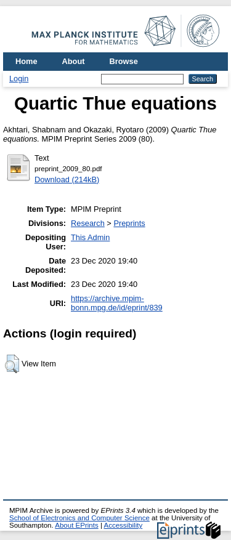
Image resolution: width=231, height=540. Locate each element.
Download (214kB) (66, 179)
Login (18, 78)
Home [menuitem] (26, 61)
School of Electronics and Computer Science (79, 518)
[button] (12, 364)
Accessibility (122, 525)
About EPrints (76, 525)
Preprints (129, 223)
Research (88, 223)
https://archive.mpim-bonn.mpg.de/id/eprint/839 (117, 303)
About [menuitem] (73, 61)
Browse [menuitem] (124, 61)
